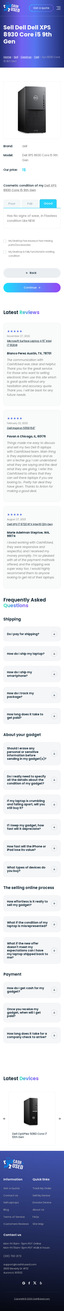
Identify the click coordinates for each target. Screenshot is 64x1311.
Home (7, 57)
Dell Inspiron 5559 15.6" (21, 428)
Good (48, 203)
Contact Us (10, 1195)
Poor (12, 203)
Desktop (26, 57)
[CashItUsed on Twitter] (34, 1283)
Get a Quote (11, 1188)
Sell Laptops (11, 1202)
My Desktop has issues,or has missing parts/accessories (32, 243)
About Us (38, 1209)
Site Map (38, 1224)
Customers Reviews (16, 1224)
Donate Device (42, 1202)
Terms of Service (14, 1217)
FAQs (36, 1217)
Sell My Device (41, 1195)
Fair (30, 203)
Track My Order (42, 1188)
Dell (36, 57)
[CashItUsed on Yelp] (41, 1283)
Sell (16, 57)
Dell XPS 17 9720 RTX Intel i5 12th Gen (30, 524)
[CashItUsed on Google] (23, 1283)
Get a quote (41, 8)
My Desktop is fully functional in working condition (32, 254)
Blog (6, 1209)
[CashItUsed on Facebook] (29, 1283)
